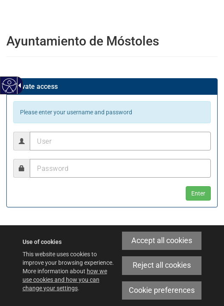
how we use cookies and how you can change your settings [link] (65, 280)
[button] (198, 193)
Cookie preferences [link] (162, 290)
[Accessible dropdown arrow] (18, 85)
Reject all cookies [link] (162, 265)
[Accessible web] (9, 85)
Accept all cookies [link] (161, 240)
